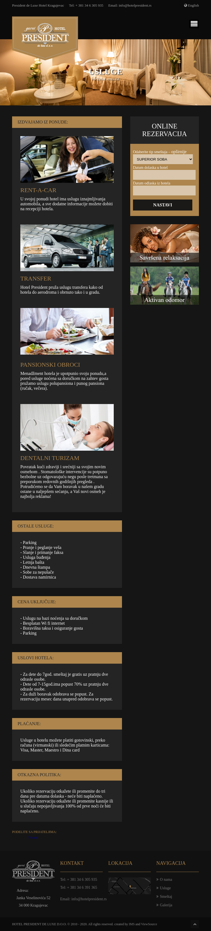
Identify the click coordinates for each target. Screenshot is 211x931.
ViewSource (149, 924)
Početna (98, 79)
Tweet (32, 837)
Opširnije (179, 151)
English (193, 5)
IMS (132, 924)
